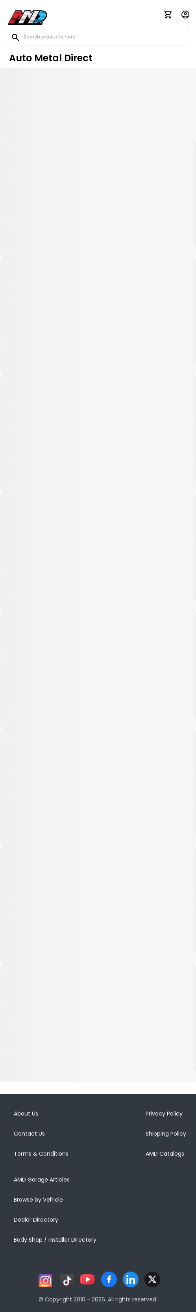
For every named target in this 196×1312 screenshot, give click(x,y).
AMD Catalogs (165, 1154)
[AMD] (27, 16)
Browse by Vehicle (38, 1200)
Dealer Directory (36, 1220)
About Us (26, 1113)
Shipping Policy (166, 1134)
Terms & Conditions (41, 1154)
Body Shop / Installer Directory (55, 1240)
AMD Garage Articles (42, 1180)
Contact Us (29, 1134)
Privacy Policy (164, 1113)
